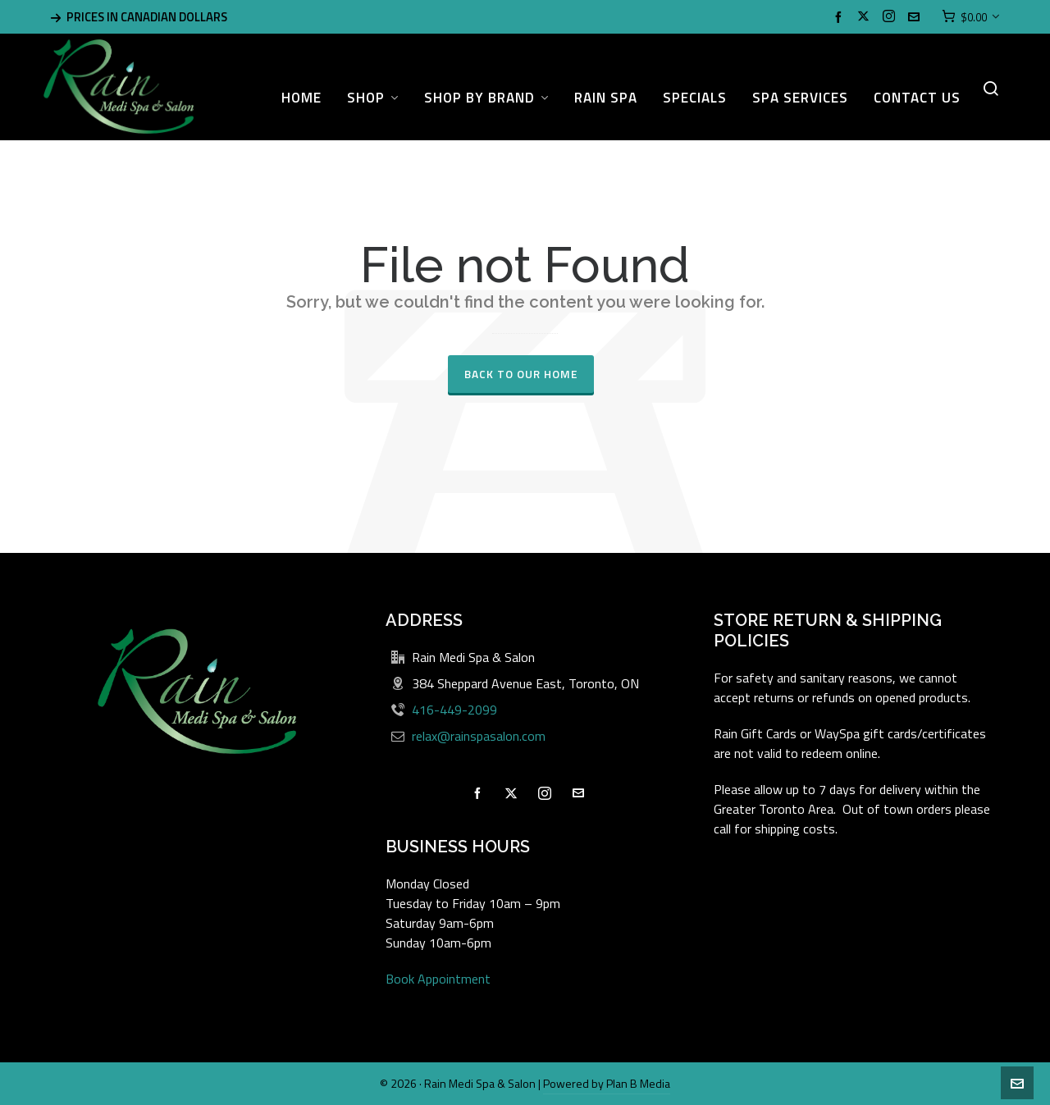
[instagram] (891, 17)
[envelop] (916, 17)
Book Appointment (438, 979)
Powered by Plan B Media (606, 1083)
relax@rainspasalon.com (479, 736)
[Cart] (971, 17)
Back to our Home (521, 373)
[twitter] (865, 17)
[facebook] (841, 17)
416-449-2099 (454, 709)
